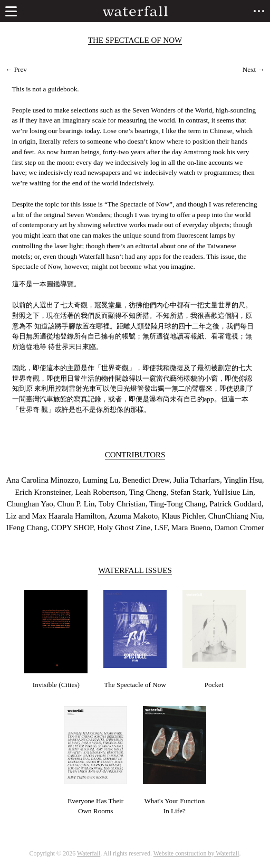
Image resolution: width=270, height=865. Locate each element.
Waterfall (88, 853)
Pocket (214, 685)
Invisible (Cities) (56, 685)
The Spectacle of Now (135, 685)
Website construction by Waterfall (196, 853)
